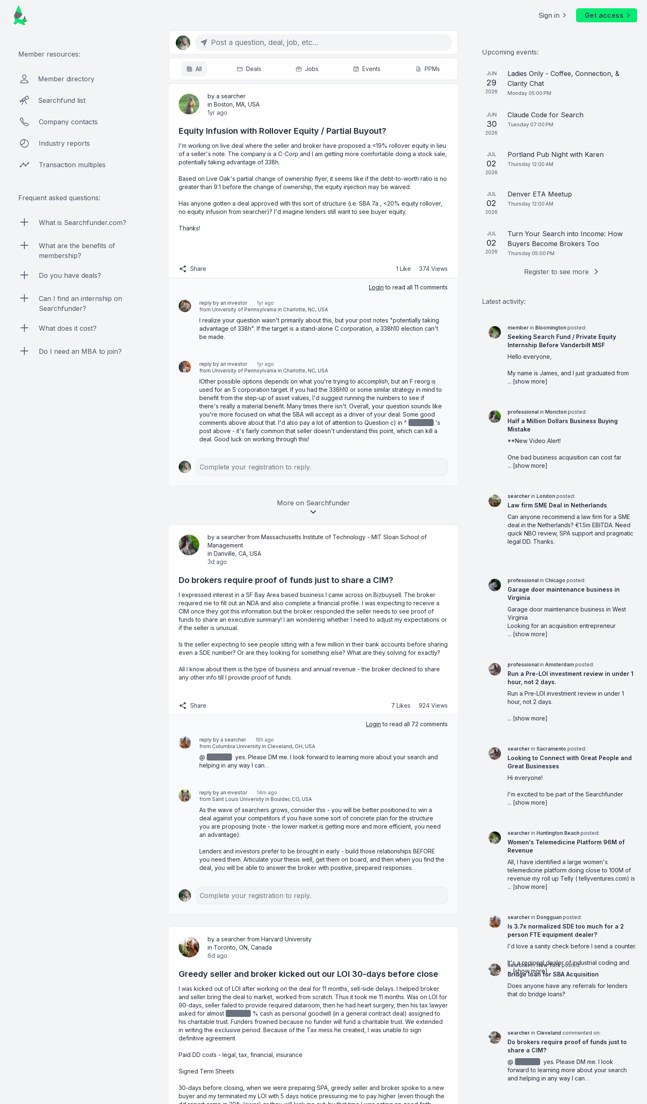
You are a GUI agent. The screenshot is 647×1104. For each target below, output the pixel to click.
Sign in (553, 15)
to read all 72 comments (407, 723)
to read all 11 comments (408, 287)
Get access (608, 15)
